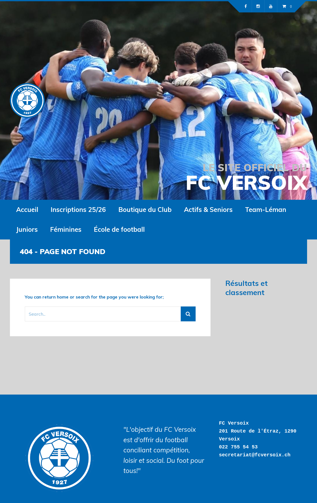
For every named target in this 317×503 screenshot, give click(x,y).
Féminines (65, 229)
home (63, 297)
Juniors (27, 229)
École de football (119, 229)
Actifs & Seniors (208, 209)
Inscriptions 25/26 (78, 209)
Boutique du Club (145, 209)
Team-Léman (265, 209)
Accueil (27, 209)
